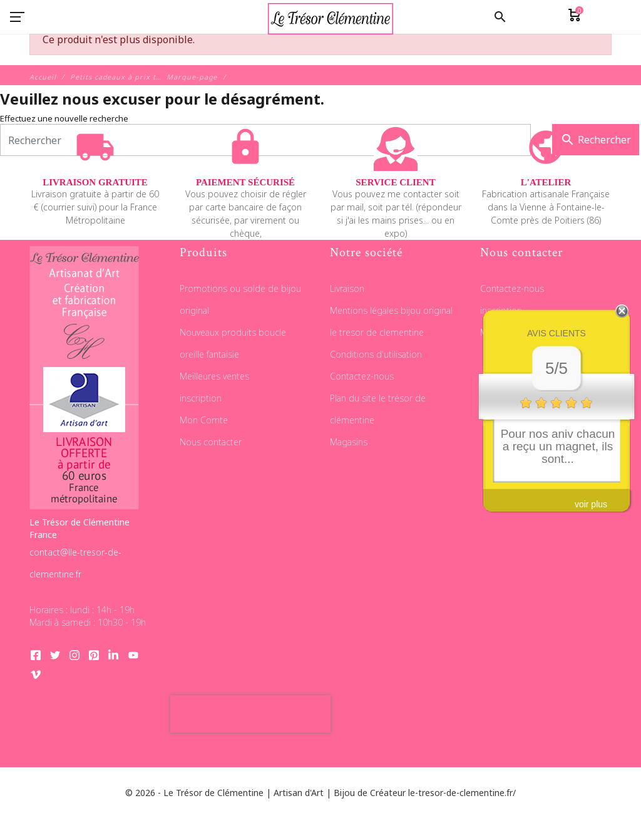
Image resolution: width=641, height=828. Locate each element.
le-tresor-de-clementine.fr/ (462, 793)
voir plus (591, 504)
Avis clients (556, 333)
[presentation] (250, 714)
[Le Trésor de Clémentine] (330, 17)
